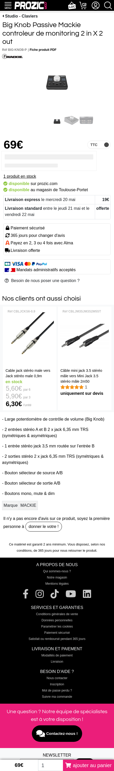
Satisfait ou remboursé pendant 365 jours (56, 639)
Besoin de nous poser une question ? (42, 280)
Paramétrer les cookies (57, 626)
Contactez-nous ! (57, 733)
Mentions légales (57, 583)
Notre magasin (57, 577)
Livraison (57, 661)
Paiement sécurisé (57, 633)
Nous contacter (57, 678)
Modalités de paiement (57, 655)
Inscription (57, 684)
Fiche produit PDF (43, 50)
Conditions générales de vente (57, 614)
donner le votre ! (44, 526)
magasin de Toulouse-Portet (62, 190)
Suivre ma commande (57, 696)
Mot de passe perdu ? (57, 690)
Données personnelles (56, 620)
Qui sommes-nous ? (57, 571)
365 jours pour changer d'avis (38, 235)
